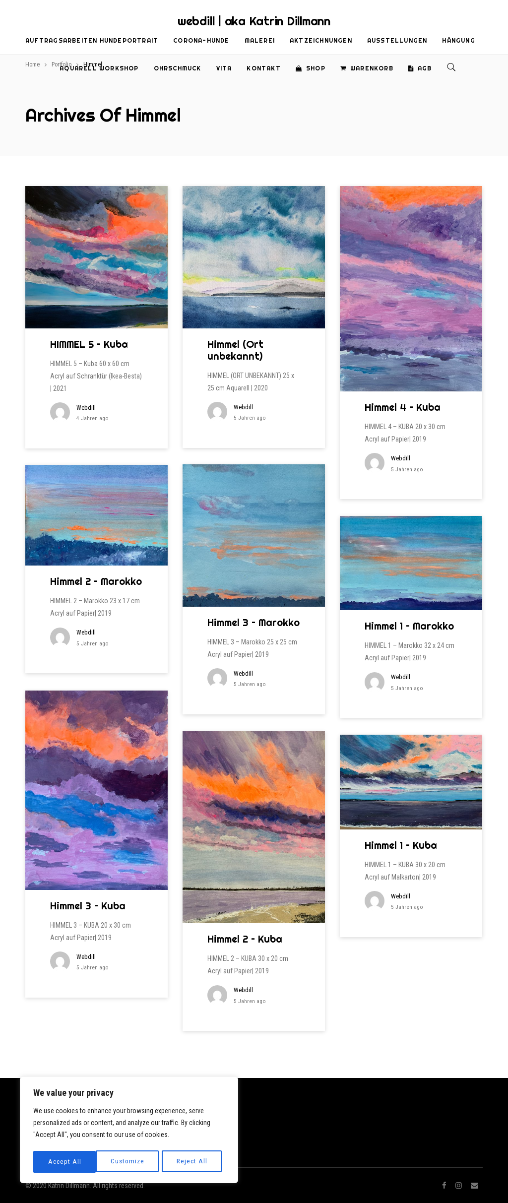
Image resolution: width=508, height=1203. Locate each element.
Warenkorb (366, 68)
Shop (310, 68)
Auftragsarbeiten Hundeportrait (91, 40)
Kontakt (263, 68)
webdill (86, 407)
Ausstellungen (397, 40)
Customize (64, 1162)
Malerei (260, 40)
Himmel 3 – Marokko (253, 622)
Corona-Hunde (201, 40)
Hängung (458, 40)
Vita (224, 68)
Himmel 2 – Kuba (244, 939)
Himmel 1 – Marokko (409, 626)
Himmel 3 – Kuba (88, 905)
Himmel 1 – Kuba (401, 845)
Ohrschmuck (177, 68)
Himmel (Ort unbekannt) (235, 350)
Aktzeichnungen (321, 40)
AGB (420, 68)
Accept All (194, 1162)
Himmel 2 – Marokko (96, 581)
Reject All (130, 1162)
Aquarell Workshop (99, 68)
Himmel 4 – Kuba (403, 407)
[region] (129, 1131)
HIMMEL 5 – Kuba (89, 344)
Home (32, 64)
